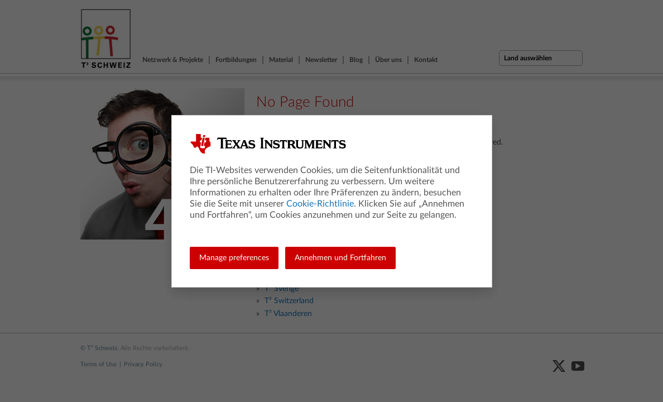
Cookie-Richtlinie (320, 203)
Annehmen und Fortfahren (340, 258)
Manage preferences (234, 258)
